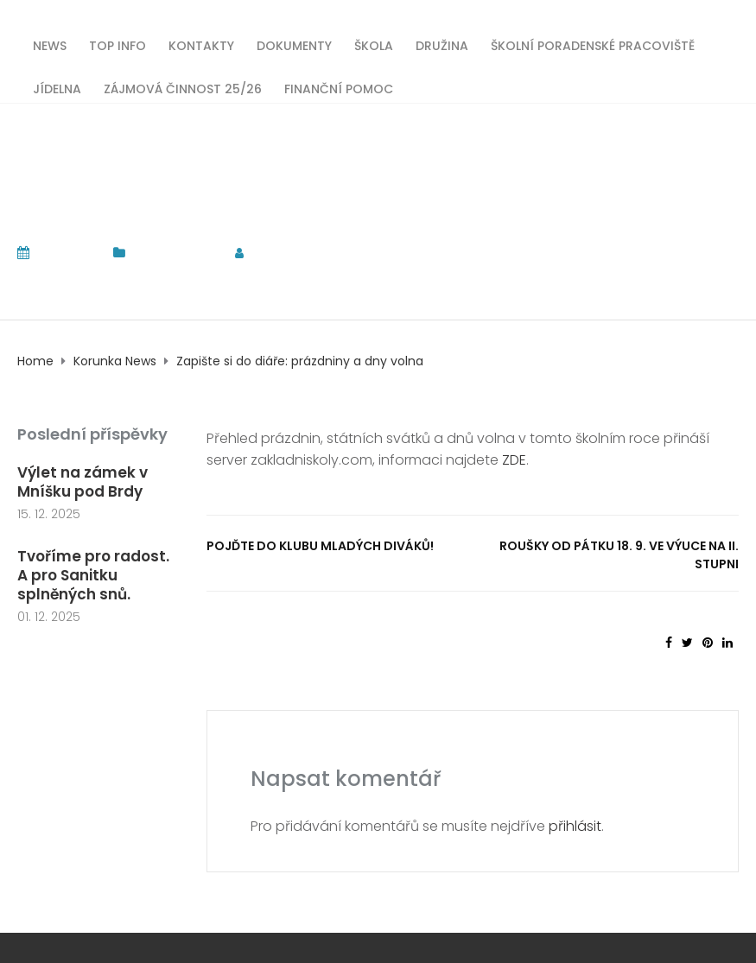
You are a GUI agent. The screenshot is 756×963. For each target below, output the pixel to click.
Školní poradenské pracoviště (593, 44)
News (50, 44)
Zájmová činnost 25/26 (183, 87)
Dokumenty (294, 44)
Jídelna (57, 87)
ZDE (514, 460)
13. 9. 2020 (66, 253)
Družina (442, 44)
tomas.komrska (316, 253)
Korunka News (175, 253)
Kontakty (201, 44)
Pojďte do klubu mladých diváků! (320, 545)
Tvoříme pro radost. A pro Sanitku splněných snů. (93, 575)
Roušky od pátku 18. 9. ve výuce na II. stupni (619, 555)
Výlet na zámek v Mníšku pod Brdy (82, 482)
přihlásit (575, 826)
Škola (373, 44)
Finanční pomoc (338, 87)
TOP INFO (117, 44)
